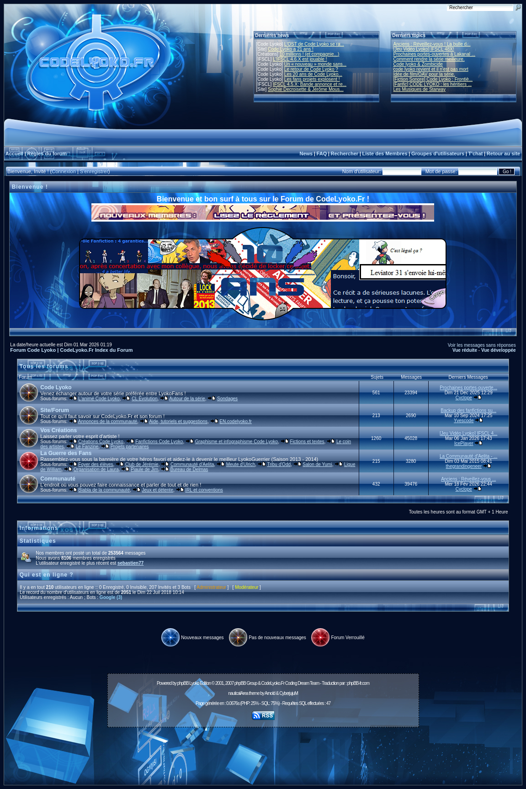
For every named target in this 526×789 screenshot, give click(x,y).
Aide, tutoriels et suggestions (178, 421)
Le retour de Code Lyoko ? (311, 69)
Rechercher (345, 153)
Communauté (57, 479)
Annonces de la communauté (108, 421)
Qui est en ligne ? (47, 575)
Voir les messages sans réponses (482, 345)
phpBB (183, 683)
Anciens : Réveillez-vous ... (468, 479)
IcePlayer (463, 443)
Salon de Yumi (317, 464)
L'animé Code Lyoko (98, 398)
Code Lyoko (55, 387)
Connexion (64, 171)
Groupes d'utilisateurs (437, 153)
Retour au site (503, 153)
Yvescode (463, 420)
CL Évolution (144, 398)
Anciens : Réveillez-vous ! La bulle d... (432, 44)
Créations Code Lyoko (100, 441)
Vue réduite (464, 350)
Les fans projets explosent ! (312, 79)
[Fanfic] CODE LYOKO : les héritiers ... (432, 84)
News (306, 153)
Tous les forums (44, 366)
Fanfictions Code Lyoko (159, 441)
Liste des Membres (384, 153)
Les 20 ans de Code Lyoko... (313, 74)
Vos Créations (58, 430)
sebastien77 (130, 563)
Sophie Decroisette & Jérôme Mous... (306, 89)
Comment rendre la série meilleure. (429, 59)
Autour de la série (187, 398)
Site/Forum (54, 410)
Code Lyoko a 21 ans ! (290, 49)
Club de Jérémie (142, 464)
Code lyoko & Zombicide (418, 64)
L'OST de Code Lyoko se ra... (314, 44)
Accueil (14, 153)
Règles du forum (47, 153)
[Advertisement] (263, 751)
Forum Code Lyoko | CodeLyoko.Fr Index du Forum (71, 350)
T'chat (475, 153)
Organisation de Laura (96, 469)
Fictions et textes (307, 441)
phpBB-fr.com (358, 683)
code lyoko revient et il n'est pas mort (430, 69)
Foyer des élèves (95, 464)
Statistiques (38, 541)
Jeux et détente (157, 489)
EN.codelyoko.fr (235, 421)
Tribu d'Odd (279, 464)
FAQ (322, 153)
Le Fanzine (87, 446)
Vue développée (498, 350)
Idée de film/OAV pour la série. (424, 74)
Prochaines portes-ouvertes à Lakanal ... (434, 54)
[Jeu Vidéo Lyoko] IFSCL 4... (468, 433)
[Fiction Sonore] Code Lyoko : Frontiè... (433, 79)
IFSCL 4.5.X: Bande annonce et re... (309, 84)
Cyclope (464, 397)
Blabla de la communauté (104, 489)
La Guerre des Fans (65, 453)
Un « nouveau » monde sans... (315, 64)
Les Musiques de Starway (419, 89)
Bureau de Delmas (189, 469)
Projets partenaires (130, 446)
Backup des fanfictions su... (468, 410)
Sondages (227, 398)
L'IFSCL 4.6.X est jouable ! (300, 59)
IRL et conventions (204, 489)
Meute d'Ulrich (240, 464)
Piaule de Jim (144, 469)
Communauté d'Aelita (192, 464)
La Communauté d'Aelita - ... (468, 456)
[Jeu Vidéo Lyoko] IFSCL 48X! (423, 49)
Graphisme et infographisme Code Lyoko (236, 441)
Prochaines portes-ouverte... (468, 387)
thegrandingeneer (464, 466)
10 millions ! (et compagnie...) (310, 54)
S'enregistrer (94, 171)
